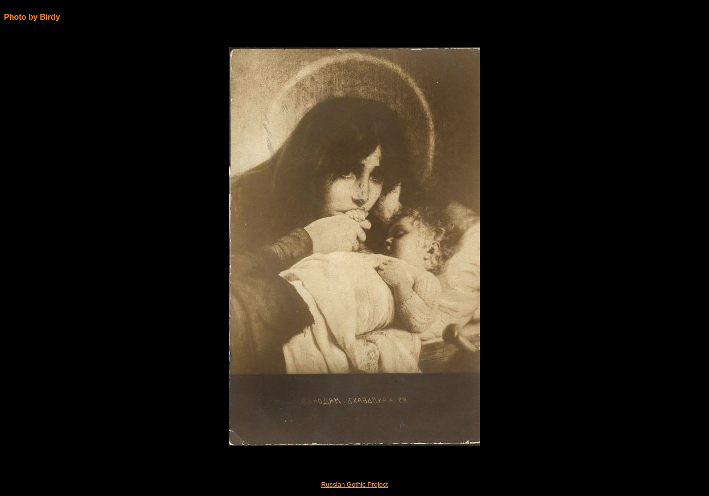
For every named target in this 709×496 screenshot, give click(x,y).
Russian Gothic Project (354, 484)
